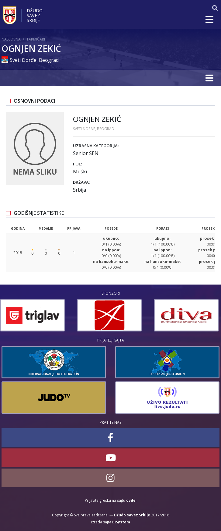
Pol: (77, 164)
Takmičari (35, 39)
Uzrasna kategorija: (96, 145)
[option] (34, 315)
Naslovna (11, 39)
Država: (81, 182)
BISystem (121, 522)
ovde (131, 500)
